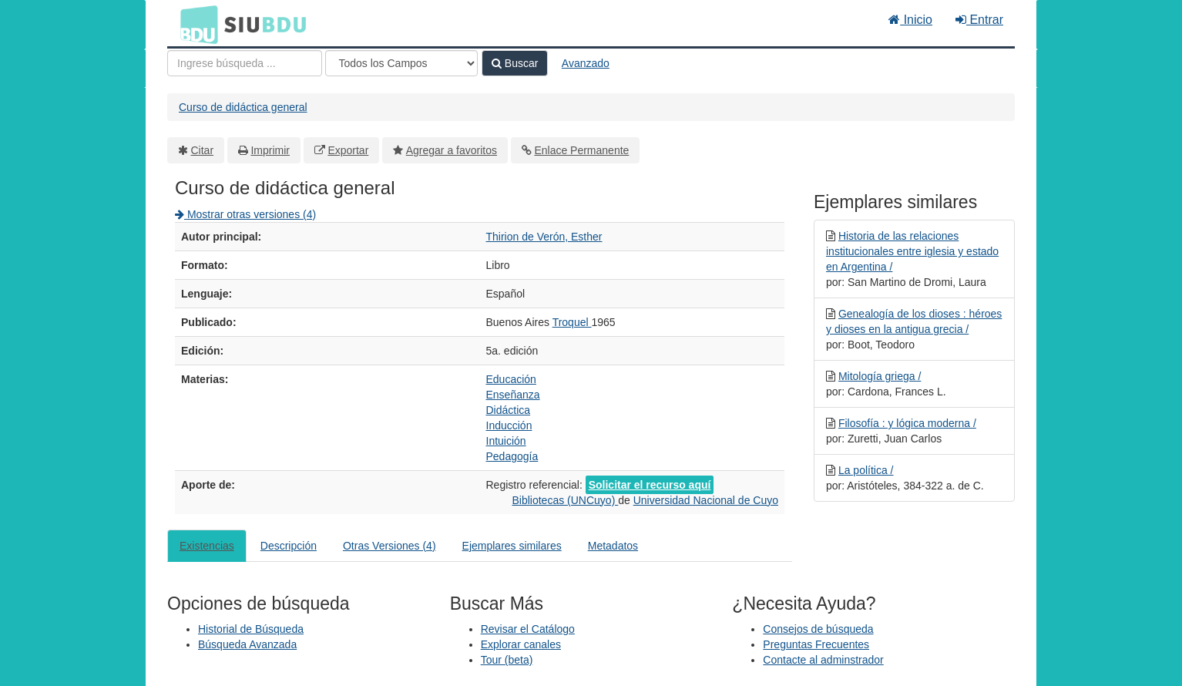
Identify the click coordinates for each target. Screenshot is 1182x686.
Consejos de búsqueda (818, 629)
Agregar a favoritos (451, 150)
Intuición (506, 441)
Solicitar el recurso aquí (650, 485)
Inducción (509, 425)
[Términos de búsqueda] (244, 63)
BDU (195, 23)
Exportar (347, 150)
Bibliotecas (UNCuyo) (565, 500)
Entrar (979, 19)
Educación (511, 379)
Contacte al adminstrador (823, 660)
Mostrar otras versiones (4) (245, 214)
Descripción (288, 546)
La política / (866, 470)
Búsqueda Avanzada (247, 644)
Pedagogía (512, 456)
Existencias (207, 546)
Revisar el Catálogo (528, 629)
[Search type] (401, 63)
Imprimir (270, 150)
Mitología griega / (879, 376)
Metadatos (613, 546)
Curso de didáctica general (243, 107)
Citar (202, 150)
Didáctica (508, 410)
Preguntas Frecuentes (816, 644)
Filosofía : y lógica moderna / (907, 423)
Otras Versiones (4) (389, 546)
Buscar (515, 63)
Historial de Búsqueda (251, 629)
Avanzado (585, 63)
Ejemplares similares (512, 546)
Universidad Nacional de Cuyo (705, 500)
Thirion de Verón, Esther (544, 236)
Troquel (572, 322)
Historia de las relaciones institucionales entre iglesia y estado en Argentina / (912, 251)
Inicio (910, 19)
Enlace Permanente (581, 150)
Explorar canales (521, 644)
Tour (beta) (507, 660)
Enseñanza (513, 394)
